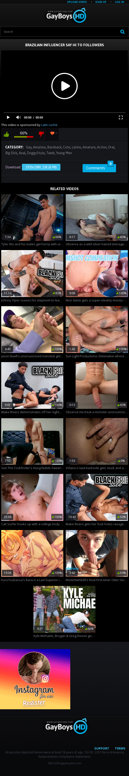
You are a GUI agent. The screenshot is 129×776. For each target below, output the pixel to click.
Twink (50, 153)
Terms (120, 748)
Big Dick (11, 153)
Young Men (64, 153)
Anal (22, 153)
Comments (100, 167)
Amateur (39, 147)
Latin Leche (49, 125)
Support (101, 748)
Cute (66, 147)
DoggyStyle (36, 153)
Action (102, 147)
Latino (76, 147)
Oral (111, 147)
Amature (89, 147)
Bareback (54, 147)
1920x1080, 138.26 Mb (41, 167)
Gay (29, 147)
